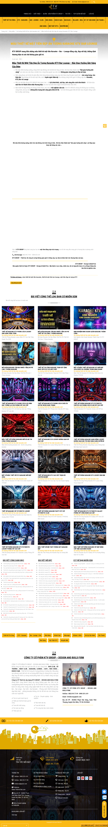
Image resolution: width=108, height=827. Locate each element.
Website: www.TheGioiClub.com (18, 788)
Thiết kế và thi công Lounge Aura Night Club (48, 581)
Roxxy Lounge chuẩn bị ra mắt (80, 624)
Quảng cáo (79, 758)
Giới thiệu (37, 14)
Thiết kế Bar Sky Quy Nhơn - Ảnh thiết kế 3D (48, 568)
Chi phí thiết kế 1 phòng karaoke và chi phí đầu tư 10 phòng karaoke (18, 601)
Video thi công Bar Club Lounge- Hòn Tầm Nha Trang (51, 587)
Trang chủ (27, 14)
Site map (14, 815)
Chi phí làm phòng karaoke (9, 594)
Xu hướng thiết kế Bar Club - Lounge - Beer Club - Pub (50, 606)
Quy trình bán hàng (39, 780)
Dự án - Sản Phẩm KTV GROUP (53, 14)
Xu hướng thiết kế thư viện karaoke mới (28, 31)
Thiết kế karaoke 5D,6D (8, 582)
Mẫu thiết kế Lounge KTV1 (45, 570)
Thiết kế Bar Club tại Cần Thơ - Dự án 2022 (48, 602)
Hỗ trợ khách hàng (39, 776)
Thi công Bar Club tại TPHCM (45, 576)
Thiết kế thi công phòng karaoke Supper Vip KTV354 (15, 570)
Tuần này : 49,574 (61, 783)
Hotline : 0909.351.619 (20, 776)
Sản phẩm (12, 31)
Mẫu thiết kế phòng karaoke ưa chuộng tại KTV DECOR (51, 593)
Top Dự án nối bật (79, 14)
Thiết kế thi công (9, 20)
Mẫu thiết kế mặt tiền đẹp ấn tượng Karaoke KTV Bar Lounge (59, 31)
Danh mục (19, 758)
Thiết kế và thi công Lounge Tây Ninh (47, 583)
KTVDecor (59, 822)
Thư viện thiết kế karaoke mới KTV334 (11, 568)
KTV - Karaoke (22, 20)
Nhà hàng (48, 20)
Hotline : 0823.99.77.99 (20, 780)
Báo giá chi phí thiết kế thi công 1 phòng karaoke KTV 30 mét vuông (18, 590)
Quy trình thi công (39, 783)
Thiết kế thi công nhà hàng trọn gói (82, 608)
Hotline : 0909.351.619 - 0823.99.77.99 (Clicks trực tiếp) (55, 2)
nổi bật (18, 760)
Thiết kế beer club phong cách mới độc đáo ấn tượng (50, 595)
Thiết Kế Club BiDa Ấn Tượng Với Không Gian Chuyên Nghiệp (87, 614)
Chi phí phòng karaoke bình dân (10, 599)
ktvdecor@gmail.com (19, 783)
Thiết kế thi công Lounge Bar (80, 622)
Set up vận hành (89, 20)
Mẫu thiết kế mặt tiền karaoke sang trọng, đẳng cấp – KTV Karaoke (18, 613)
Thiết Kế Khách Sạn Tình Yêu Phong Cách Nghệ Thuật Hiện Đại (88, 590)
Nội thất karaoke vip (7, 596)
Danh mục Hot (83, 760)
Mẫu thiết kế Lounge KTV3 (45, 572)
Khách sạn (58, 20)
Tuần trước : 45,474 (62, 787)
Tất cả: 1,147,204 (61, 798)
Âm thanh (99, 20)
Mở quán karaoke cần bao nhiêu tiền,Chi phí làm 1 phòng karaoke (18, 572)
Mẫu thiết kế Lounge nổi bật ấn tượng (47, 574)
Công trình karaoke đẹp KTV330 (10, 566)
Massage (67, 20)
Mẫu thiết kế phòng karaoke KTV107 (47, 566)
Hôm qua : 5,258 (61, 780)
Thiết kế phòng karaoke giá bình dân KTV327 (13, 563)
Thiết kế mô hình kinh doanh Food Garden (48, 600)
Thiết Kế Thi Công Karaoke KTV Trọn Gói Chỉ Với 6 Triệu (15, 607)
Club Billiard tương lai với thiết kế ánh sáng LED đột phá (86, 581)
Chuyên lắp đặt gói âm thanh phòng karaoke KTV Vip (85, 571)
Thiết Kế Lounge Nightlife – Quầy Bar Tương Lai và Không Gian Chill (89, 563)
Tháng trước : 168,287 (63, 794)
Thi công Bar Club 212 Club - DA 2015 (47, 578)
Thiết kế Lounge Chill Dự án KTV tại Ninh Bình (49, 604)
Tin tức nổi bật (23, 762)
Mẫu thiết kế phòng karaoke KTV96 (46, 563)
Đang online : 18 (61, 776)
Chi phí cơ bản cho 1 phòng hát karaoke (12, 584)
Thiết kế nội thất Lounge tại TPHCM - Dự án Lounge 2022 (51, 597)
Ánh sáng (43, 26)
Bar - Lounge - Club (36, 20)
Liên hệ (91, 14)
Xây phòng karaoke (16, 283)
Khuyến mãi (64, 26)
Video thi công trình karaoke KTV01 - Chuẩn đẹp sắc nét (51, 585)
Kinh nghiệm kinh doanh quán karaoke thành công (14, 576)
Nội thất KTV (53, 26)
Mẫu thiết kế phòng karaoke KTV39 (82, 597)
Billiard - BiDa (78, 20)
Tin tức (67, 14)
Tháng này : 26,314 (62, 791)
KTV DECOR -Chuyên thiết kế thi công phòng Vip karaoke (15, 605)
